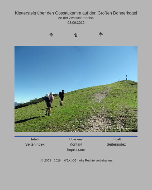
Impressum (76, 150)
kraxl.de (69, 160)
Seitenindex (34, 144)
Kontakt (76, 144)
